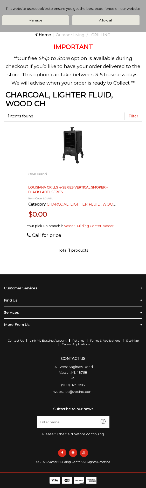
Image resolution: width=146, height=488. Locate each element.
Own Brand (37, 174)
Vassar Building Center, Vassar (89, 226)
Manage (36, 20)
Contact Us (16, 340)
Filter (133, 116)
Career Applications (76, 344)
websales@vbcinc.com (73, 392)
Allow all (106, 20)
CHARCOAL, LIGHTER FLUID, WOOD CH (85, 204)
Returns (78, 340)
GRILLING (100, 35)
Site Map (132, 340)
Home (43, 35)
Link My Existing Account (48, 340)
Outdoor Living (70, 35)
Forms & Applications (105, 340)
